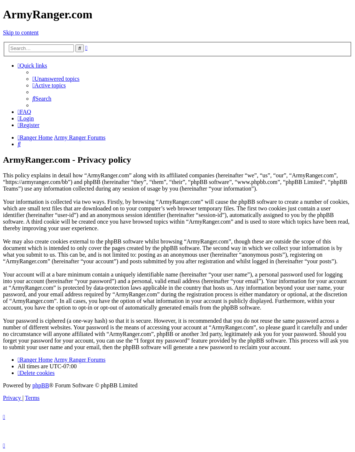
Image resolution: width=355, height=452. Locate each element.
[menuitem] (55, 79)
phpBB (40, 385)
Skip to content (21, 32)
